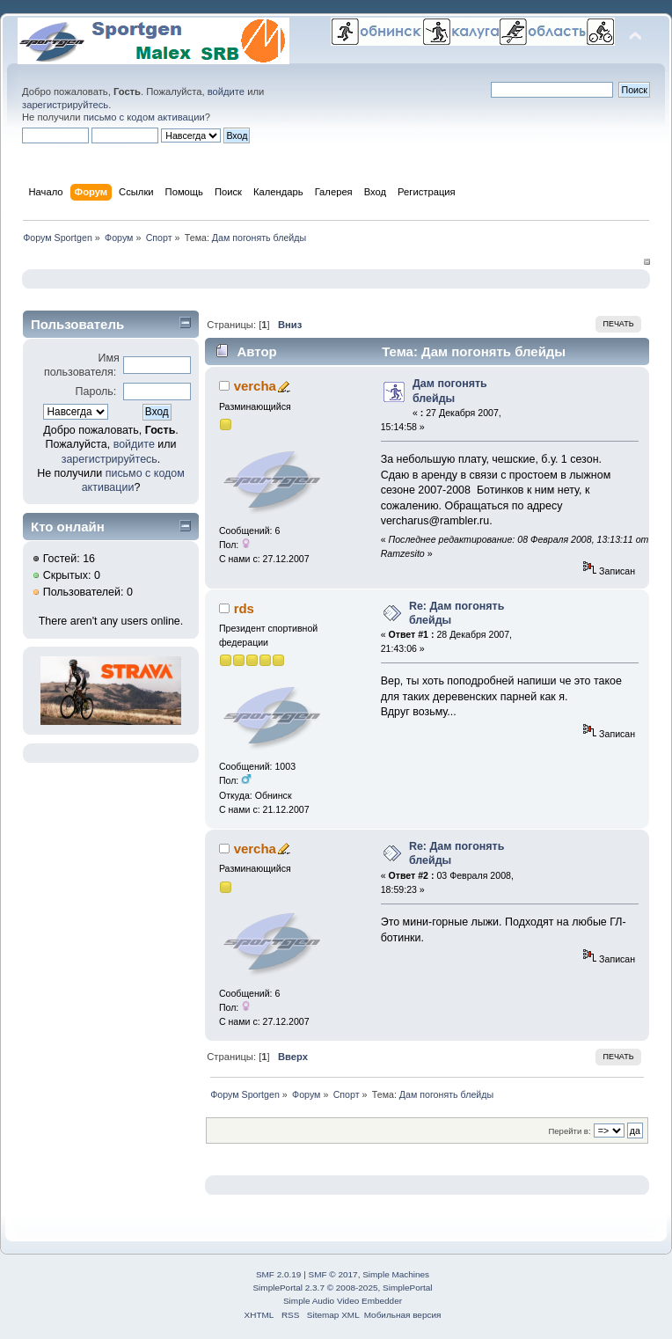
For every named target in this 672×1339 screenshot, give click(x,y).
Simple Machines (395, 1274)
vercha (255, 385)
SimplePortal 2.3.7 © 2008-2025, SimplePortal (342, 1287)
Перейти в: (569, 1131)
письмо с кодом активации (144, 117)
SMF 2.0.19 (279, 1274)
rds (244, 608)
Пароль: (96, 391)
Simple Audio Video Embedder (342, 1301)
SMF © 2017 (333, 1274)
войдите (226, 91)
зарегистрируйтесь (65, 104)
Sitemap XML (333, 1315)
